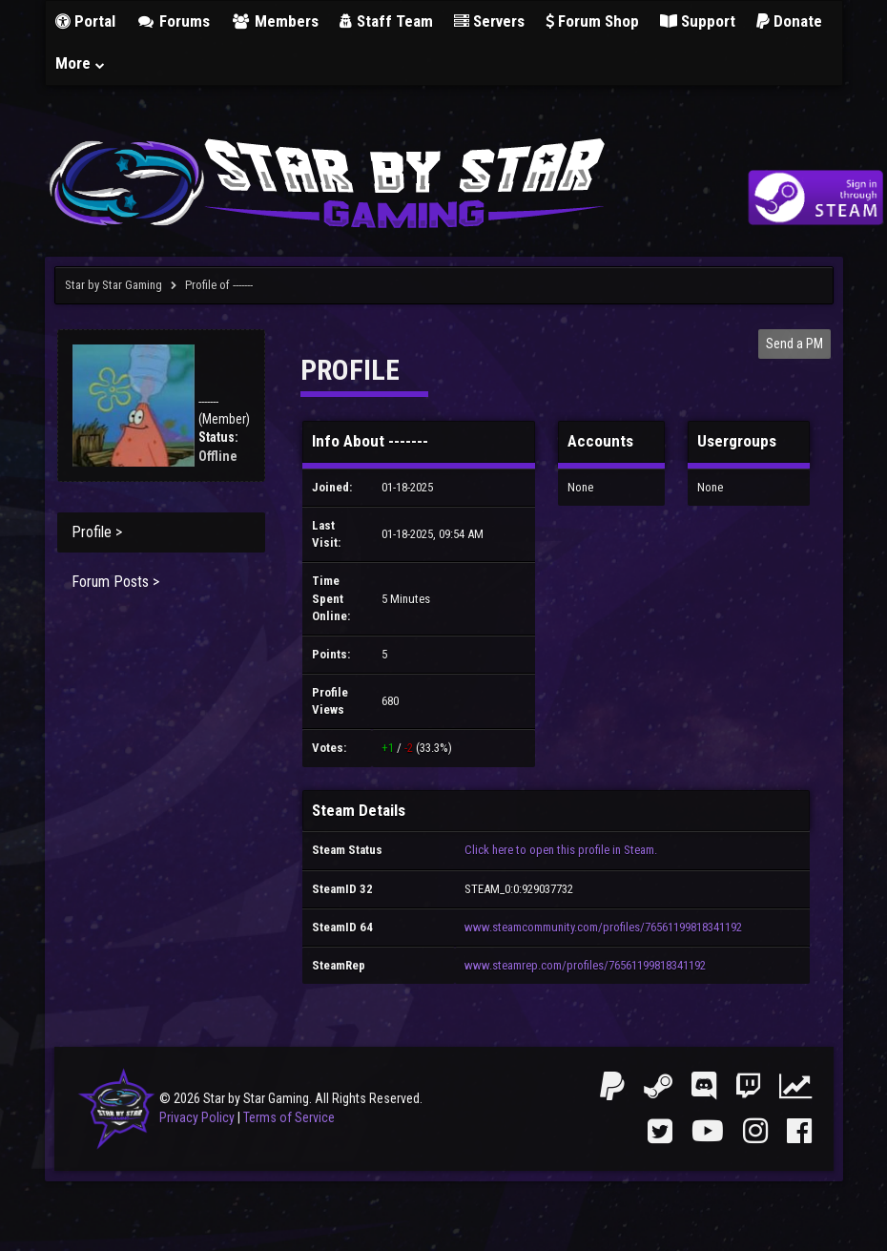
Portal (85, 21)
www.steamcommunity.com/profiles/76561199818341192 (603, 927)
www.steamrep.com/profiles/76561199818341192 (585, 965)
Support (697, 21)
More (81, 63)
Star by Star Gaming (113, 285)
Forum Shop (592, 21)
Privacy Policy (197, 1117)
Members (275, 21)
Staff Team (386, 21)
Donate (789, 21)
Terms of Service (289, 1117)
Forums (173, 21)
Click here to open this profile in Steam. (560, 850)
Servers (489, 21)
